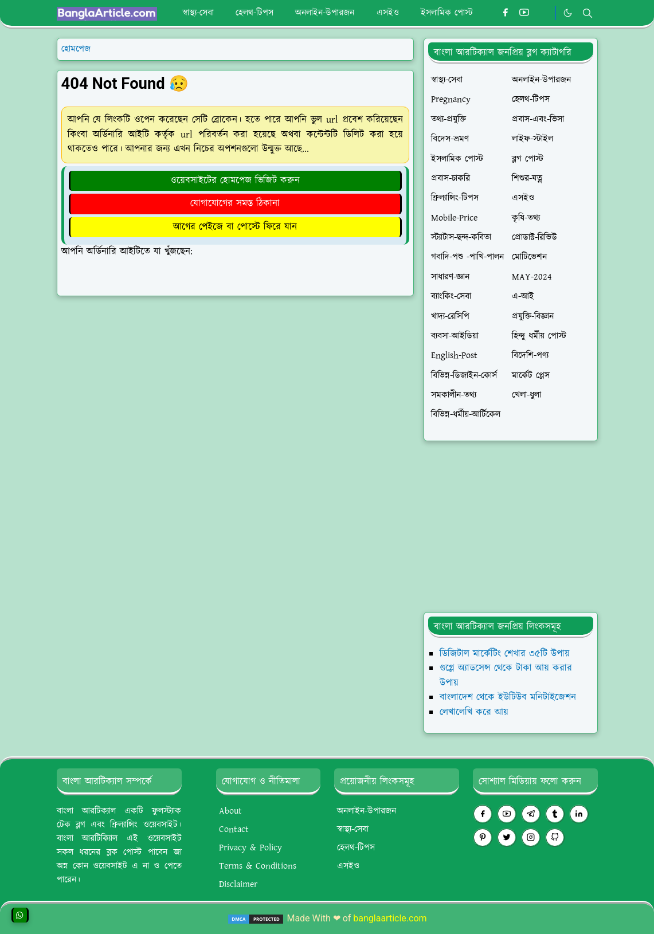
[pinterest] (482, 837)
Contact (234, 829)
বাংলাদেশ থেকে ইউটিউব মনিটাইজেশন (508, 697)
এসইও (348, 866)
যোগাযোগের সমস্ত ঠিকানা (235, 203)
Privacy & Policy (250, 847)
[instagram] (531, 837)
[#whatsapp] (543, 13)
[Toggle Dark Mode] (567, 12)
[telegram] (531, 814)
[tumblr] (555, 814)
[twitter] (506, 837)
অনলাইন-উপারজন (366, 811)
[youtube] (524, 13)
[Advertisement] (511, 526)
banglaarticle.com (389, 918)
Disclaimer (238, 884)
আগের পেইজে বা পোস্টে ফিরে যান (235, 227)
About (230, 811)
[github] (555, 837)
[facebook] (505, 13)
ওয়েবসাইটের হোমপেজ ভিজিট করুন (235, 180)
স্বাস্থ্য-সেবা (353, 829)
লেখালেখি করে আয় (474, 712)
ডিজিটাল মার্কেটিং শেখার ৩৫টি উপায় (505, 654)
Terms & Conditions (257, 866)
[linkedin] (579, 814)
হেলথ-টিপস (356, 847)
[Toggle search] (587, 13)
